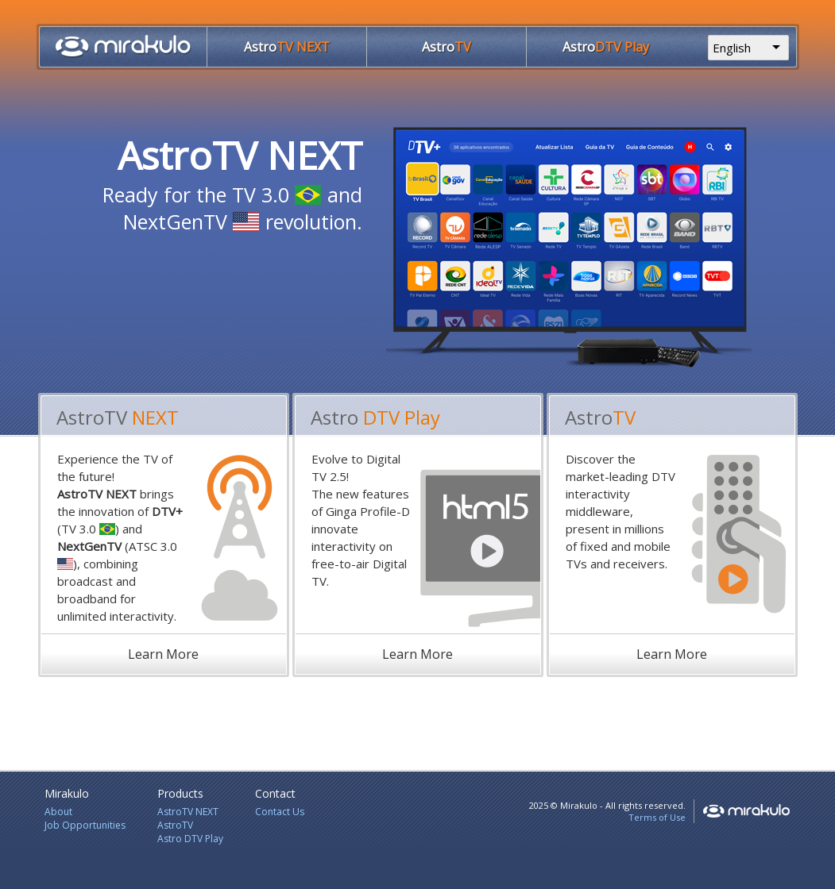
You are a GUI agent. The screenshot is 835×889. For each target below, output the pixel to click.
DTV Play (605, 47)
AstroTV (175, 825)
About (58, 811)
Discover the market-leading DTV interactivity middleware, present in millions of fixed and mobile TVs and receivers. (620, 511)
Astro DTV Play (190, 838)
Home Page (123, 46)
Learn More (163, 654)
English (732, 48)
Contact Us (279, 811)
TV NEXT (287, 47)
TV (446, 47)
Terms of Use (657, 817)
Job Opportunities (85, 825)
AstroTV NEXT (187, 811)
